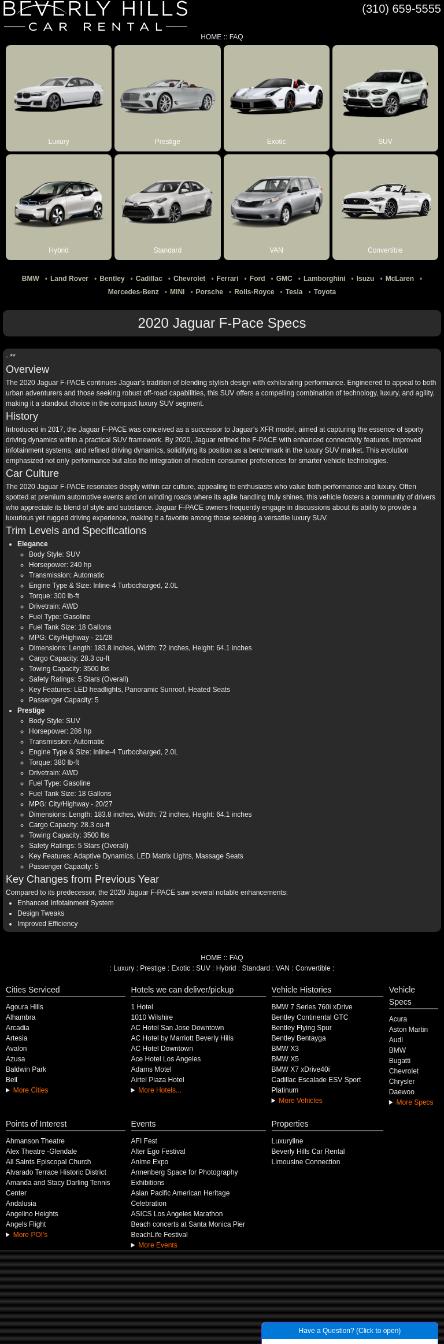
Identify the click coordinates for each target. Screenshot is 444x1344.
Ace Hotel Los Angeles (166, 1059)
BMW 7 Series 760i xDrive (312, 1007)
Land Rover (69, 279)
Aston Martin (408, 1029)
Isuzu (366, 279)
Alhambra (20, 1017)
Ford (257, 279)
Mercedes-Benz (133, 292)
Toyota (325, 292)
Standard (256, 968)
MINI (177, 292)
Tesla (294, 292)
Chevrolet (189, 279)
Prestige (152, 968)
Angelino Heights (32, 1214)
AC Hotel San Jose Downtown (177, 1028)
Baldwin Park (26, 1069)
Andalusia (21, 1203)
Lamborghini (325, 279)
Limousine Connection (306, 1162)
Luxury (123, 968)
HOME (211, 37)
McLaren (400, 279)
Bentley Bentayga (299, 1038)
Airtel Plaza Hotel (157, 1080)
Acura (398, 1019)
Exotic (180, 968)
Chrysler (402, 1082)
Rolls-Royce (254, 292)
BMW (30, 279)
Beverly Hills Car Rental (308, 1151)
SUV (203, 968)
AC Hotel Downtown (162, 1049)
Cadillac (149, 279)
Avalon (16, 1049)
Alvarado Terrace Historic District (56, 1172)
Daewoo (402, 1092)
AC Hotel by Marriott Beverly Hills (182, 1038)
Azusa (15, 1059)
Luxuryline (288, 1141)
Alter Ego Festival (158, 1151)
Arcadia (17, 1028)
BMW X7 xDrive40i (301, 1069)
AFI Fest (144, 1141)
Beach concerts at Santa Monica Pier (188, 1224)
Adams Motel (151, 1069)
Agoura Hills (24, 1007)
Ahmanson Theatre (35, 1141)
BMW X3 (285, 1049)
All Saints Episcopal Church (48, 1162)
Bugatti (399, 1061)
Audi (396, 1040)
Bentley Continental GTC (310, 1017)
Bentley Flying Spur (302, 1028)
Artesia (16, 1038)
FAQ (236, 37)
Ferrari (228, 279)
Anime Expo (150, 1162)
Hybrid (226, 968)
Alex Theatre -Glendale (41, 1151)
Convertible (313, 968)
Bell (11, 1080)
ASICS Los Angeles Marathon (177, 1214)
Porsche (209, 292)
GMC (284, 279)
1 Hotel (142, 1007)
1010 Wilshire (152, 1017)
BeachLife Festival (159, 1235)
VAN (283, 968)
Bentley (111, 279)
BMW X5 (285, 1059)
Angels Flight (26, 1224)
